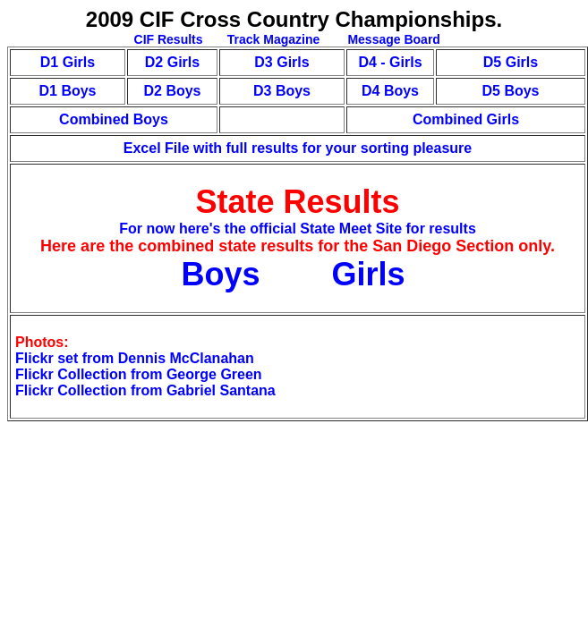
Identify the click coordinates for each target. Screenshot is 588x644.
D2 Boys (171, 90)
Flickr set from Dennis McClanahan (134, 358)
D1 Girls (67, 62)
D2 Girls (172, 62)
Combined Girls (466, 119)
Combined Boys (113, 119)
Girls (368, 274)
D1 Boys (67, 90)
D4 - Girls (390, 62)
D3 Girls (281, 62)
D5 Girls (510, 62)
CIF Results (168, 39)
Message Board (392, 39)
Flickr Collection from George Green (138, 374)
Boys (224, 274)
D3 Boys (282, 90)
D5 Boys (510, 90)
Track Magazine (273, 39)
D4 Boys (390, 90)
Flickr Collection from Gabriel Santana (145, 390)
